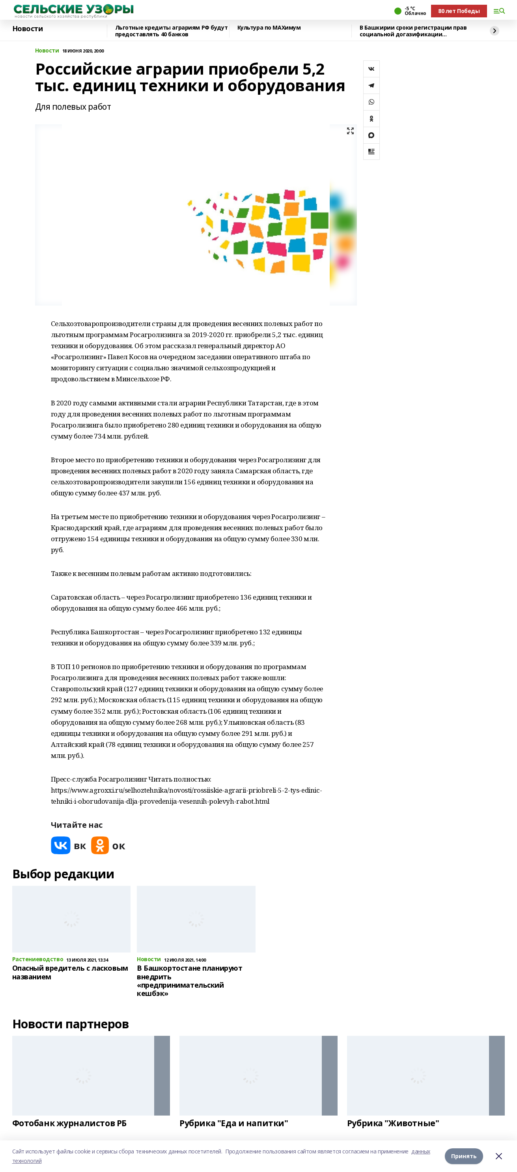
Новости (27, 28)
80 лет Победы (459, 11)
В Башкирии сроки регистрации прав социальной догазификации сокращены (413, 31)
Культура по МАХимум (269, 27)
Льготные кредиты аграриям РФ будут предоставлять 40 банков (171, 31)
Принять (464, 1156)
